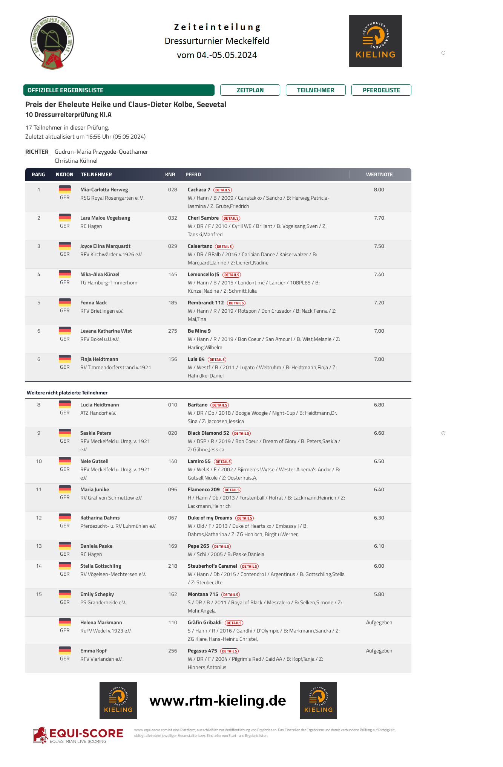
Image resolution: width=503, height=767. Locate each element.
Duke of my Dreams (221, 517)
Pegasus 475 (214, 650)
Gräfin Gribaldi (216, 622)
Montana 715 (214, 594)
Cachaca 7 (210, 189)
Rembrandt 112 (217, 302)
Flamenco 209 (215, 489)
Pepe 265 (210, 546)
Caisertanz (211, 246)
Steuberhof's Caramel (224, 566)
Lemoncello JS (215, 274)
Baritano (209, 404)
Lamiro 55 (211, 461)
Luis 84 (208, 359)
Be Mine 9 (200, 331)
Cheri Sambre (215, 218)
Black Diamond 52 (220, 433)
